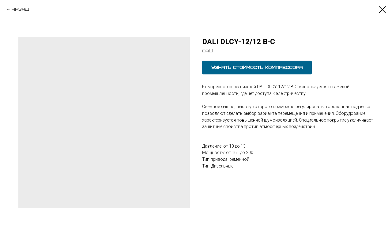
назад (20, 9)
